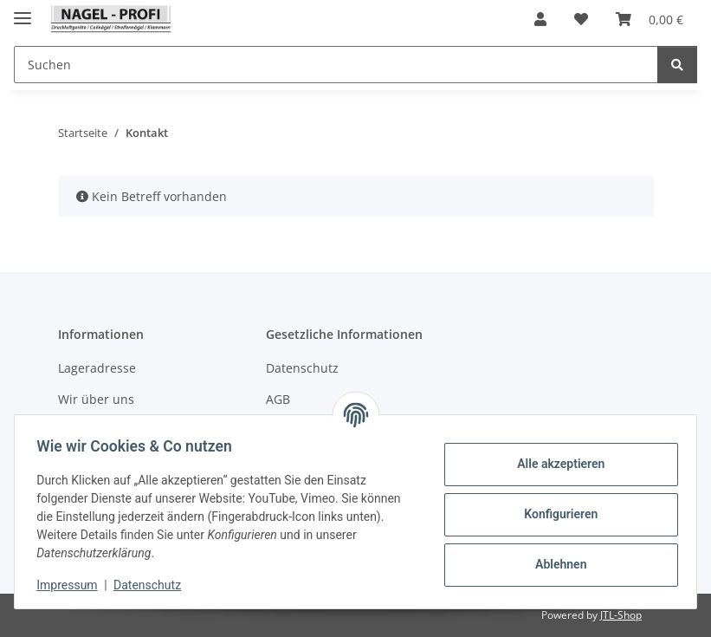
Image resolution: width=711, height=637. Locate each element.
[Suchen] (677, 64)
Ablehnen (554, 564)
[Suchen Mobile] (336, 64)
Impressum (72, 585)
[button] (540, 19)
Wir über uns (96, 399)
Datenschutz (153, 585)
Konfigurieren (554, 514)
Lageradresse (97, 368)
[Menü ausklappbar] (22, 11)
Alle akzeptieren (554, 464)
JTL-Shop (621, 615)
